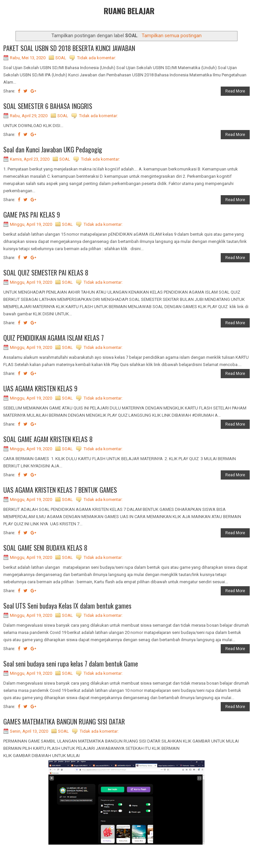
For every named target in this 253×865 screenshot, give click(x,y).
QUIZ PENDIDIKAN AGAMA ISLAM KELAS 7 (53, 337)
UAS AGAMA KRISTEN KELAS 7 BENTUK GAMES (60, 489)
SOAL (60, 57)
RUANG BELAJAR (129, 10)
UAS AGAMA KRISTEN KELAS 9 (40, 388)
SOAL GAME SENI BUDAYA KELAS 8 (45, 547)
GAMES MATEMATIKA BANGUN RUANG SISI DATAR (64, 721)
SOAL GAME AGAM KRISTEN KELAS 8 (48, 439)
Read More (235, 91)
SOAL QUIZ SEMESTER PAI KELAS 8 (45, 272)
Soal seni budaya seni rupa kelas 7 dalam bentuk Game (70, 663)
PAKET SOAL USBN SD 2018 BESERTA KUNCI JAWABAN (69, 48)
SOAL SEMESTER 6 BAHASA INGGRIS (47, 106)
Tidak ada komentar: (96, 57)
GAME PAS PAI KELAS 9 (31, 214)
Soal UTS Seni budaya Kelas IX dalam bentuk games (67, 605)
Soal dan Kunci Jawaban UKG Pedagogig (52, 149)
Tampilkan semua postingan (172, 35)
